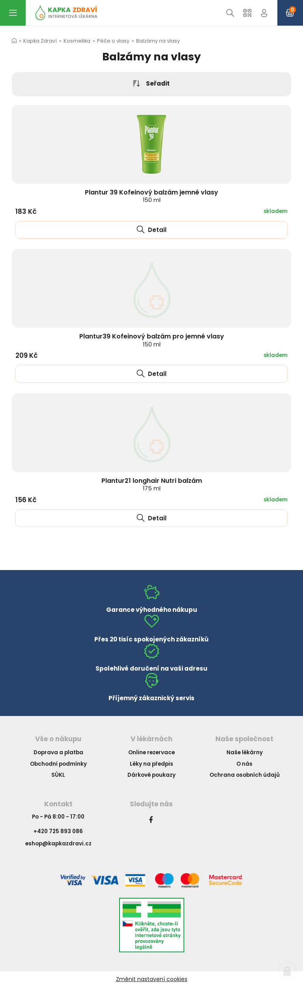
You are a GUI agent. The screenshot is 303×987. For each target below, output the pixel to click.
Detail (151, 230)
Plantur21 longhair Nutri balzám (151, 484)
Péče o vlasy (113, 40)
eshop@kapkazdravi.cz (58, 843)
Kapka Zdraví (40, 40)
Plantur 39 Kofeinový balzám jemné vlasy (151, 196)
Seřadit (151, 83)
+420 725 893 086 (58, 831)
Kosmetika (77, 40)
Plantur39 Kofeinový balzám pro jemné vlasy (151, 340)
